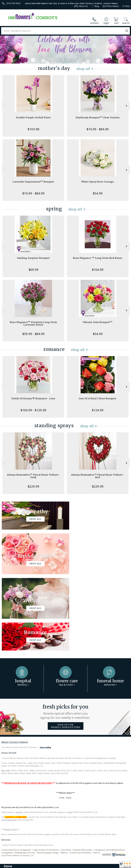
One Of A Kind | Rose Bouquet (97, 398)
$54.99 (98, 193)
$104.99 (97, 269)
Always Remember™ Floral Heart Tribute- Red (97, 476)
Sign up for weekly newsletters (65, 649)
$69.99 (33, 269)
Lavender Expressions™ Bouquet (33, 181)
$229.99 (33, 486)
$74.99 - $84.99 (97, 129)
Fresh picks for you (65, 635)
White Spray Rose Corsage (97, 181)
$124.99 (97, 410)
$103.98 (33, 129)
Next (127, 106)
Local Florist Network (104, 865)
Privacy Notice (86, 865)
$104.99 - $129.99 (33, 410)
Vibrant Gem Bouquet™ (97, 322)
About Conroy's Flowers (14, 665)
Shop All (83, 69)
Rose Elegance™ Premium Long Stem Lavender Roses (33, 323)
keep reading (45, 671)
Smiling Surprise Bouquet (33, 258)
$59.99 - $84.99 (33, 334)
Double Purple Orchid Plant (33, 117)
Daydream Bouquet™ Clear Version (98, 117)
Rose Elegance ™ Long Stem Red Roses (97, 258)
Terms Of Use (71, 865)
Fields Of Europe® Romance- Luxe (33, 398)
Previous (4, 106)
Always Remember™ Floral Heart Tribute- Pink (33, 476)
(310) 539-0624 (13, 3)
